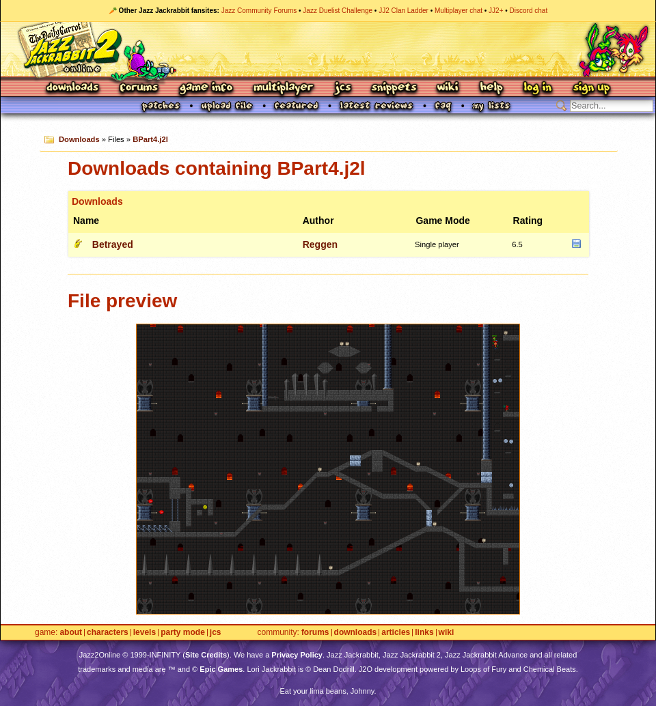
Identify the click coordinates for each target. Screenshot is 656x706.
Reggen (320, 244)
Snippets (394, 88)
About (70, 632)
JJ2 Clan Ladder (403, 10)
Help (491, 88)
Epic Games (221, 669)
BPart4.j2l (150, 139)
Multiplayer (283, 88)
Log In (538, 88)
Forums (139, 88)
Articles (395, 632)
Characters (107, 632)
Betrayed (112, 244)
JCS (343, 88)
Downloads (73, 88)
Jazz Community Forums (259, 10)
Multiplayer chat (458, 10)
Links (424, 632)
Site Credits (206, 655)
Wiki (448, 88)
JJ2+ (496, 10)
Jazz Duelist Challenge (337, 10)
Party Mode (183, 632)
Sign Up (591, 88)
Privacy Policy (297, 655)
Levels (144, 632)
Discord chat (529, 10)
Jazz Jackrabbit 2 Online (327, 49)
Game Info (206, 88)
